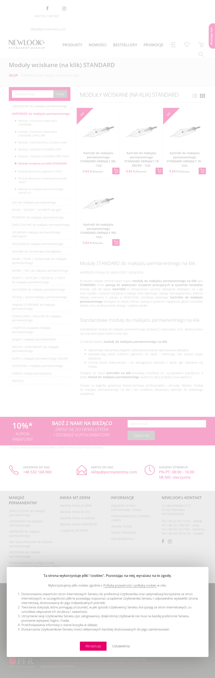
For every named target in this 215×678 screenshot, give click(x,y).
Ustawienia (121, 646)
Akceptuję (93, 646)
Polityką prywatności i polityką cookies (129, 585)
